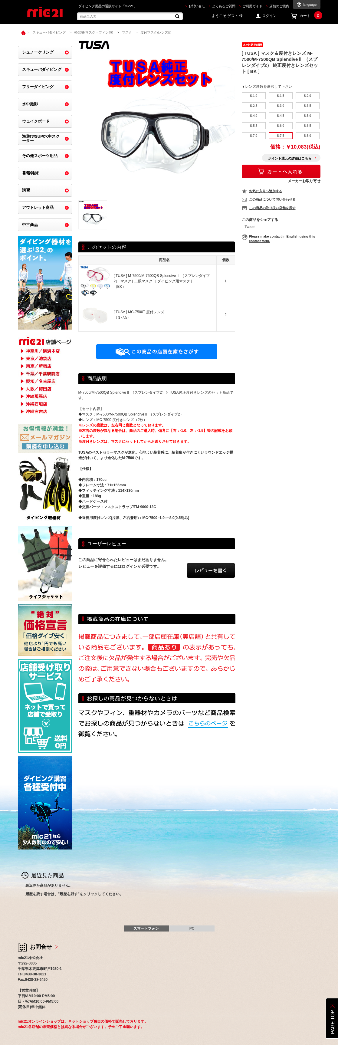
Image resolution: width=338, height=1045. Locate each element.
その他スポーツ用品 (39, 155)
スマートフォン (146, 928)
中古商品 (30, 224)
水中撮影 (30, 104)
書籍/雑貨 (30, 173)
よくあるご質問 (223, 6)
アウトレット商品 (38, 207)
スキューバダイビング (41, 69)
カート (310, 16)
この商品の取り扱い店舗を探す (272, 208)
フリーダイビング (38, 86)
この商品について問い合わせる (272, 199)
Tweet (250, 227)
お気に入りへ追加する (265, 191)
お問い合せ (197, 6)
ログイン (269, 16)
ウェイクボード (36, 121)
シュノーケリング (38, 52)
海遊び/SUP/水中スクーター (41, 138)
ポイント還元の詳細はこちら (289, 158)
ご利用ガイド (252, 6)
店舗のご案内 (279, 6)
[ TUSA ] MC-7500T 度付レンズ (139, 312)
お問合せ (41, 947)
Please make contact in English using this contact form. (282, 239)
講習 (26, 190)
